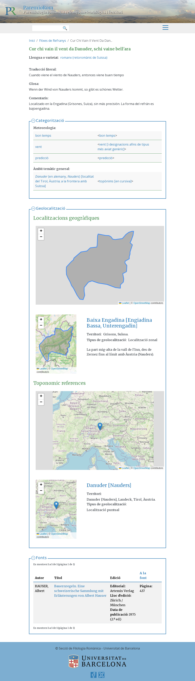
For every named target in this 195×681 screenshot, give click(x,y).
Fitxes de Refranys (52, 40)
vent (38, 147)
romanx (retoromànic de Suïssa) (83, 57)
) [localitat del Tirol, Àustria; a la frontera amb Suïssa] (64, 181)
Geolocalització (50, 208)
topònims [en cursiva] (115, 181)
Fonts (41, 557)
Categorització (50, 120)
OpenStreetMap (141, 303)
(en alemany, (57, 176)
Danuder (41, 176)
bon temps (43, 135)
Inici (32, 40)
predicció (41, 158)
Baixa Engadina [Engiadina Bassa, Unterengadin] (119, 323)
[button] (41, 231)
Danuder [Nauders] (109, 485)
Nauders (73, 176)
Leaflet (124, 303)
